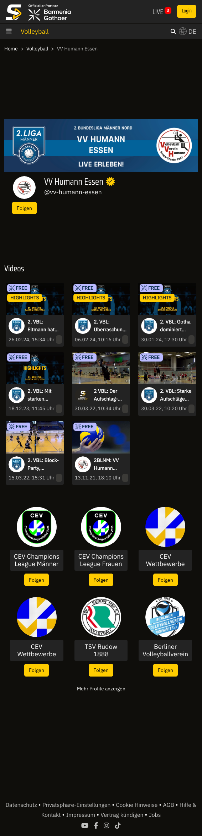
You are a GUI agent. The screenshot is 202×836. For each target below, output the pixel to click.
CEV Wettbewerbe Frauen (36, 650)
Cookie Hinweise (137, 805)
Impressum (81, 815)
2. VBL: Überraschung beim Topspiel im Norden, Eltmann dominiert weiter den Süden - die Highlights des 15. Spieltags (109, 326)
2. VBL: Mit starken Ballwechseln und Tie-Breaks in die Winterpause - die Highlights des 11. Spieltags (43, 395)
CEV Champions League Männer (36, 560)
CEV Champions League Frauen (101, 560)
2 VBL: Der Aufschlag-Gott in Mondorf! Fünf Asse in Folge (109, 395)
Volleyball (35, 31)
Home (11, 48)
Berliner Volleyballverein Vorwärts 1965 (165, 650)
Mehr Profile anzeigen (101, 688)
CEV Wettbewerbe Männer (165, 560)
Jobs (155, 815)
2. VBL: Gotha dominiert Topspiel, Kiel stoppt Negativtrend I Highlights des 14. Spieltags (176, 326)
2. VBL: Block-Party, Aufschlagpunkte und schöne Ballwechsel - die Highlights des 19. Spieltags (44, 464)
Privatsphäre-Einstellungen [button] (77, 805)
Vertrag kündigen (122, 815)
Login (187, 11)
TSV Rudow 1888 (101, 650)
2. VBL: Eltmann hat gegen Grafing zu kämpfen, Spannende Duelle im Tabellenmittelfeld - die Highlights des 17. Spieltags (43, 326)
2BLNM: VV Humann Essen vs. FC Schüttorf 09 (107, 464)
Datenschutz (21, 805)
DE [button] (187, 31)
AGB (169, 805)
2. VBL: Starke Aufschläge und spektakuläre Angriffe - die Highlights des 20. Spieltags (176, 395)
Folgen (24, 208)
